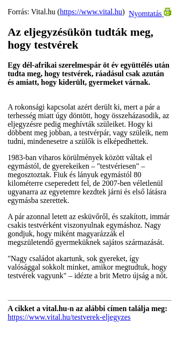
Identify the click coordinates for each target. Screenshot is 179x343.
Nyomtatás (150, 14)
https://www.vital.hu (91, 12)
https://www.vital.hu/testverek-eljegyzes (69, 317)
